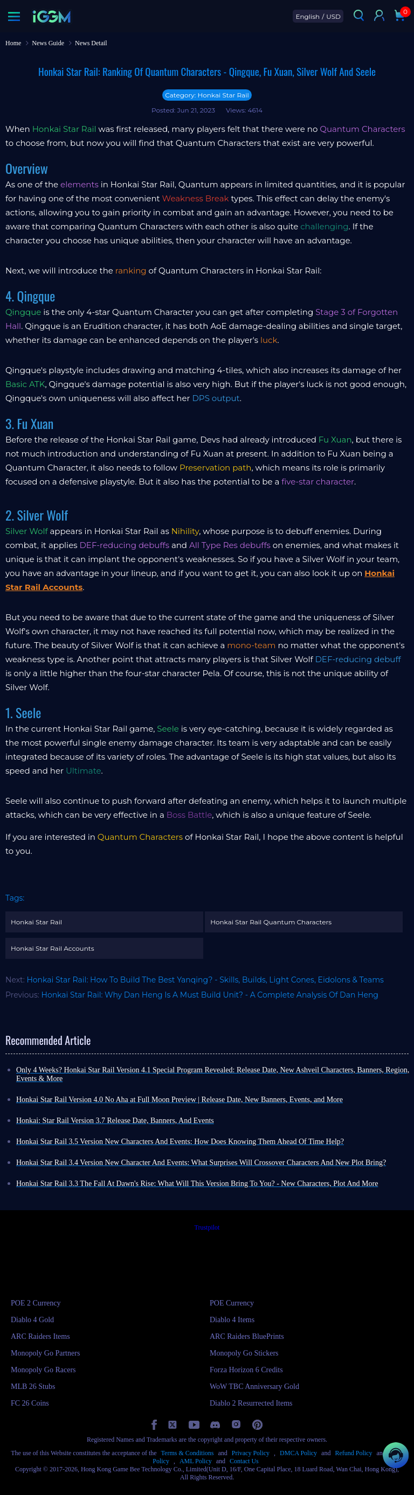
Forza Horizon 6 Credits (246, 1370)
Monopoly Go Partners (45, 1353)
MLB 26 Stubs (33, 1386)
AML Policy (196, 1461)
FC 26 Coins (30, 1403)
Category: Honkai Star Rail (207, 95)
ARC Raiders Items (40, 1336)
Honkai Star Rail (36, 922)
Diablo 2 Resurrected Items (251, 1403)
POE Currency (232, 1303)
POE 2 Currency (36, 1303)
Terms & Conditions (187, 1453)
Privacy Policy (251, 1453)
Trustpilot (207, 1227)
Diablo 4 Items (232, 1320)
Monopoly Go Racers (43, 1370)
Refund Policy (353, 1453)
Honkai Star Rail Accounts (52, 948)
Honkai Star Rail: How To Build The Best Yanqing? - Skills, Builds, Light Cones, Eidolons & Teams (205, 980)
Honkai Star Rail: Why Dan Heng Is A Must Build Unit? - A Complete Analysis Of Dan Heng (210, 995)
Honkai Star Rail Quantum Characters (271, 922)
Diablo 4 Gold (32, 1320)
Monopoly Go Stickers (244, 1353)
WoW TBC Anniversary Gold (254, 1386)
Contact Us (244, 1461)
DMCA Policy (298, 1453)
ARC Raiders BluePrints (247, 1336)
